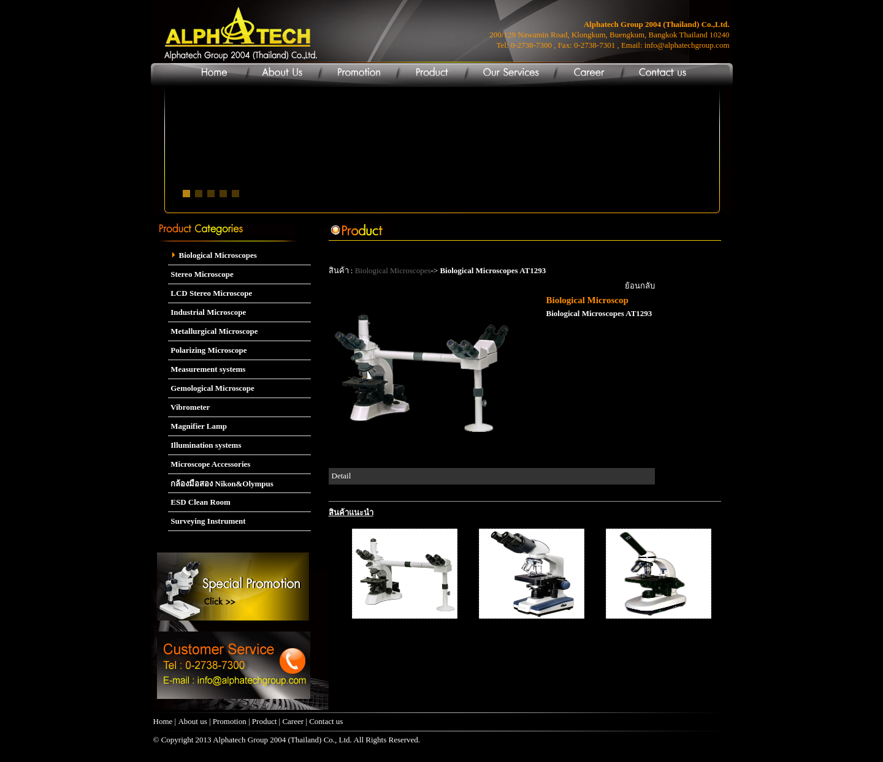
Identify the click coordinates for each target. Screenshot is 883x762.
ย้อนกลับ (640, 285)
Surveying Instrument (207, 521)
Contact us (326, 721)
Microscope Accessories (209, 464)
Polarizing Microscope (207, 350)
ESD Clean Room (199, 502)
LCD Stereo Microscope (210, 293)
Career (293, 721)
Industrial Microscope (207, 312)
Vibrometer (189, 407)
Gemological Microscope (211, 388)
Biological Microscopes (212, 255)
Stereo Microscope (201, 274)
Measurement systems (206, 369)
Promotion (230, 721)
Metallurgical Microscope (213, 331)
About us (192, 721)
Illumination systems (204, 445)
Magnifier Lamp (197, 426)
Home (163, 721)
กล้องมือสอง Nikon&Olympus (220, 483)
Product (264, 721)
